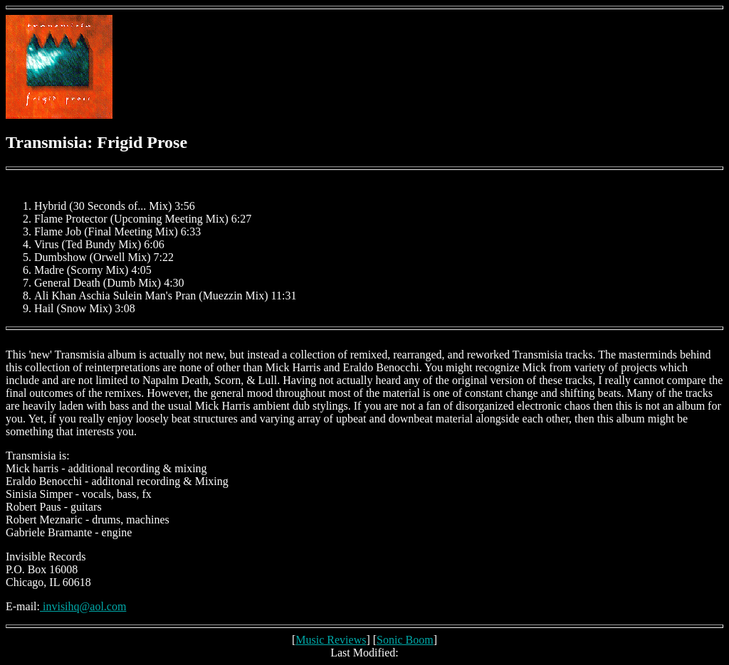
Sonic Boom (405, 640)
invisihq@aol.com (83, 606)
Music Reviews (330, 640)
